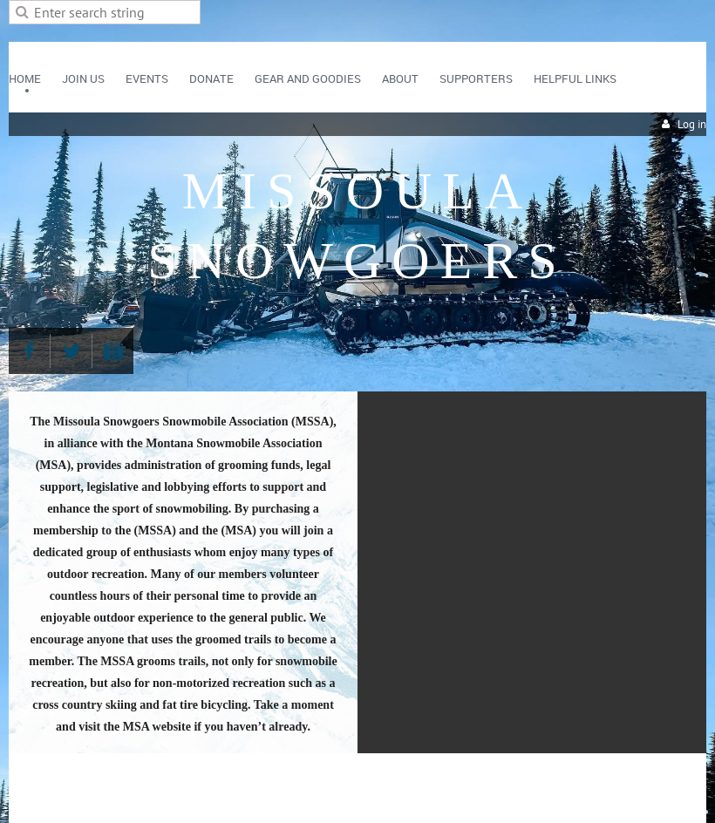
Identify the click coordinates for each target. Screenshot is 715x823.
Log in (692, 124)
